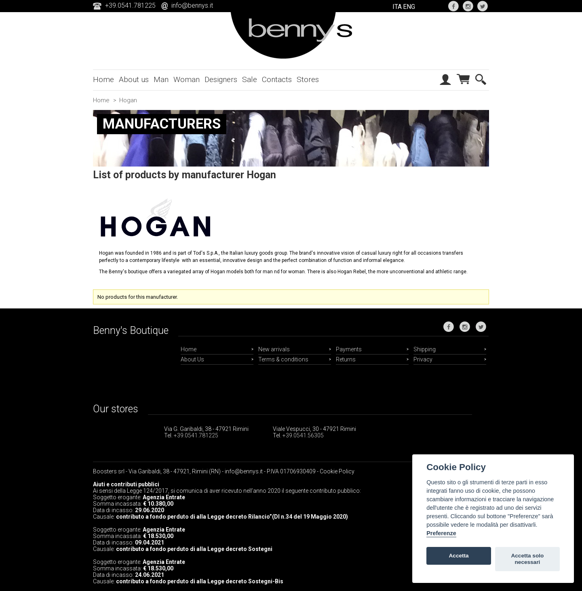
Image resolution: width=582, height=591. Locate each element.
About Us (192, 359)
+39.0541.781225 (196, 435)
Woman (186, 79)
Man (161, 79)
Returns (346, 359)
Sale (249, 79)
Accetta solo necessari (527, 559)
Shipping (424, 349)
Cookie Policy (337, 471)
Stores (308, 79)
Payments (349, 349)
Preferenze (441, 533)
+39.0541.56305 (303, 435)
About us (134, 79)
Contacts (277, 79)
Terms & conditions (283, 359)
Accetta (459, 556)
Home (103, 79)
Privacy (422, 359)
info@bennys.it (192, 5)
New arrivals (274, 349)
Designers (221, 79)
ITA (397, 7)
